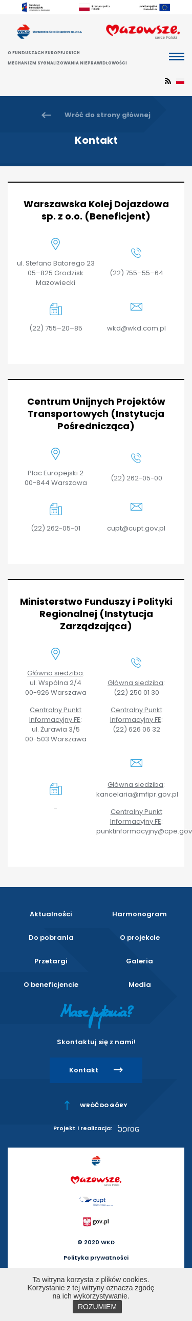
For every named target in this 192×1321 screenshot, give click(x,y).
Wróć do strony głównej (108, 115)
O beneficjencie (51, 984)
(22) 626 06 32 (136, 729)
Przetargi (51, 961)
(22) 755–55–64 (136, 273)
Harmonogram (139, 914)
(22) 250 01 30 (136, 692)
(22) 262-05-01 (55, 528)
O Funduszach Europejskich (44, 53)
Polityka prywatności (96, 1257)
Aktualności (51, 914)
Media (140, 984)
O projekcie (140, 937)
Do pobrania (51, 937)
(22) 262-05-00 (136, 478)
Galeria (139, 961)
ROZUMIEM (97, 1307)
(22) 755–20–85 (55, 328)
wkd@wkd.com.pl (136, 328)
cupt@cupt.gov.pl (136, 528)
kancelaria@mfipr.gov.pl (137, 794)
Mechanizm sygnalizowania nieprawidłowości (67, 63)
